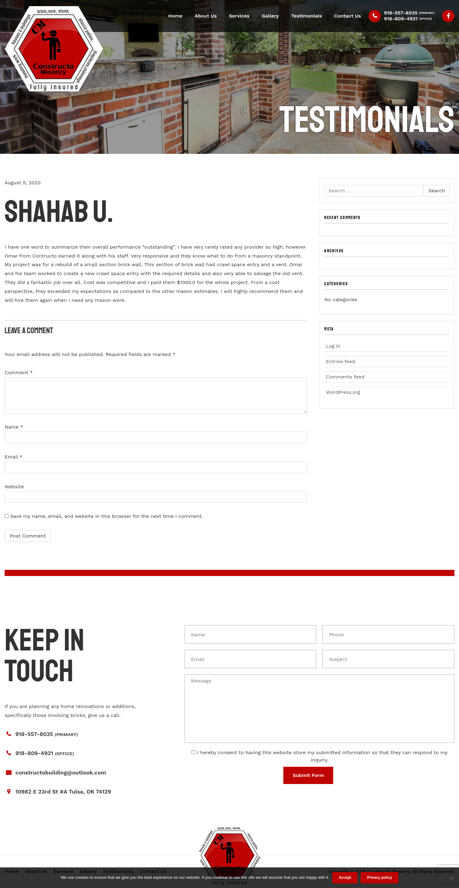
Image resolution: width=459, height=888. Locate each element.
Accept (345, 877)
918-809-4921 (400, 19)
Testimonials (306, 16)
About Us (206, 16)
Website (14, 487)
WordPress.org (343, 392)
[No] (451, 878)
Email (13, 457)
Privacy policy (379, 877)
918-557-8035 (400, 13)
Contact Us (347, 16)
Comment (19, 372)
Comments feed (345, 377)
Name (14, 427)
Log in (333, 346)
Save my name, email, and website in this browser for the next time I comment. (106, 516)
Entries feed (340, 361)
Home (175, 16)
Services (239, 16)
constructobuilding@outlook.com (60, 772)
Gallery (270, 16)
